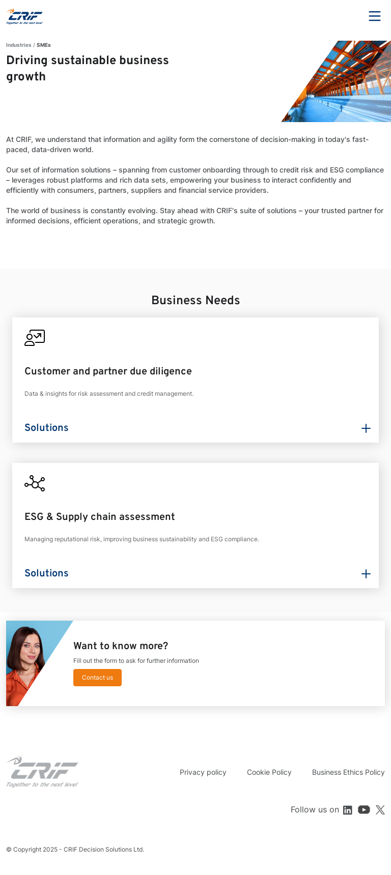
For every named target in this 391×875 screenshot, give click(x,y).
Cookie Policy (269, 772)
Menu (375, 16)
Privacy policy (203, 772)
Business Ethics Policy (348, 772)
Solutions (46, 428)
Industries (19, 45)
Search (347, 16)
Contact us (97, 677)
